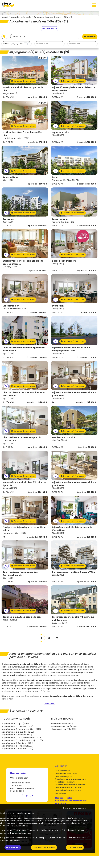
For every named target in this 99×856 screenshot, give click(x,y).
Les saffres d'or (60, 219)
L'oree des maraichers (64, 260)
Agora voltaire (10, 177)
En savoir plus (13, 847)
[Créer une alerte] (49, 28)
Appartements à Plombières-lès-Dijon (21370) (23, 740)
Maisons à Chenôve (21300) (64, 726)
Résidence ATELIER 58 (63, 437)
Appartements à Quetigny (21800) (18, 743)
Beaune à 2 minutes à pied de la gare (22, 616)
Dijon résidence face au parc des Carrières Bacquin (20, 574)
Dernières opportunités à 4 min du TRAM (74, 572)
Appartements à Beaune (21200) (17, 734)
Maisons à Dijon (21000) (62, 723)
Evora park (8, 219)
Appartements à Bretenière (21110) (17, 748)
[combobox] (16, 43)
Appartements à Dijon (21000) (16, 723)
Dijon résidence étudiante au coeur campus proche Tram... (71, 349)
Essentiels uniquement (43, 847)
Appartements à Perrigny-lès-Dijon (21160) (21, 729)
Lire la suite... (49, 703)
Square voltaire (60, 132)
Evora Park (58, 305)
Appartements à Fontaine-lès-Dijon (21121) (21, 737)
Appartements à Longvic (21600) (17, 746)
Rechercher (90, 36)
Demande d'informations (23, 81)
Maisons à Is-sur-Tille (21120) (64, 729)
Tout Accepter (75, 847)
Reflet (55, 177)
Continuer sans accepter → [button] (76, 808)
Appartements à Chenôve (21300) (17, 726)
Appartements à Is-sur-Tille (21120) (18, 732)
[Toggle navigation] (93, 5)
